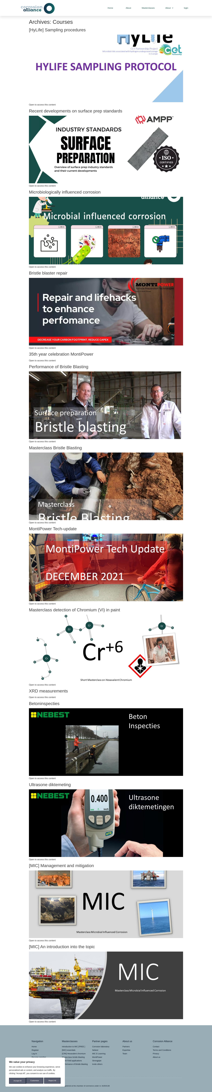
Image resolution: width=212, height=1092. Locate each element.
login (186, 8)
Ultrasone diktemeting (50, 784)
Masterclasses (148, 8)
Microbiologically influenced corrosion (65, 192)
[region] (35, 1072)
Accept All (53, 1081)
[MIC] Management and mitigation (61, 865)
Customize (17, 1081)
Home (109, 8)
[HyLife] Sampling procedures (57, 29)
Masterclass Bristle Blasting (55, 447)
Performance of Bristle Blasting (58, 366)
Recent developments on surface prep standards (75, 111)
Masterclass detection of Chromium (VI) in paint (74, 609)
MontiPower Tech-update (53, 528)
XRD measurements (48, 691)
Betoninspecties (44, 703)
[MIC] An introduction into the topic (62, 946)
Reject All (35, 1081)
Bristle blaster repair (48, 273)
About (127, 8)
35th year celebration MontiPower (61, 354)
